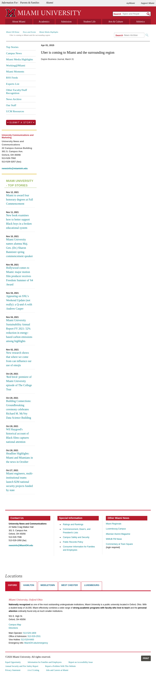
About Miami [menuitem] (18, 21)
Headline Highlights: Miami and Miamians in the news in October (19, 457)
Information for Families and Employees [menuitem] (45, 662)
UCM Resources (15, 111)
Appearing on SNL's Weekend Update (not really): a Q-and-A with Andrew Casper (19, 302)
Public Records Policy (73, 542)
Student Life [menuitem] (89, 21)
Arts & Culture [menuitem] (115, 21)
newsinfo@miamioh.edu (15, 168)
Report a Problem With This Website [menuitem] (60, 666)
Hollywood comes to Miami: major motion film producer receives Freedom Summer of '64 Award (19, 276)
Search (117, 14)
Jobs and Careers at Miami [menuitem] (57, 670)
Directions (13, 628)
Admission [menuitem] (66, 21)
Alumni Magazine (118, 534)
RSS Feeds (12, 77)
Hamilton (28, 585)
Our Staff (11, 105)
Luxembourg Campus (116, 529)
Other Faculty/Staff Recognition (16, 91)
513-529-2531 (34, 636)
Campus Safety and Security (76, 537)
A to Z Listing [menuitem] (33, 670)
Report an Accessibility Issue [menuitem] (81, 662)
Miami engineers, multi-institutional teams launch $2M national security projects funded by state (19, 482)
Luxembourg (91, 585)
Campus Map (15, 624)
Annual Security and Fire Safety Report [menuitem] (21, 666)
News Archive (14, 99)
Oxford (12, 585)
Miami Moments (15, 71)
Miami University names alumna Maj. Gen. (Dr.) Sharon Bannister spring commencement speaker (19, 248)
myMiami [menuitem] (131, 3)
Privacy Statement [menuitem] (12, 670)
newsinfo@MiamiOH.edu (21, 545)
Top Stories (12, 47)
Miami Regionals (113, 524)
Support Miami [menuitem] (147, 3)
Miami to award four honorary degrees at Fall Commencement (19, 199)
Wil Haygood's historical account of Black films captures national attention (17, 435)
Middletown (48, 585)
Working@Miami (15, 65)
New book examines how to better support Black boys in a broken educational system (19, 221)
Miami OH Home (12, 32)
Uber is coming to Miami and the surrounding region (30, 35)
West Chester (69, 585)
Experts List (12, 83)
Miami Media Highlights (48, 32)
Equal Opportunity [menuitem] (13, 662)
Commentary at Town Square (119, 544)
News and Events (29, 32)
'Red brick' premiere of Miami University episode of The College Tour (19, 383)
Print (146, 658)
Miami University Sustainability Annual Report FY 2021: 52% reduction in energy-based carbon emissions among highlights (19, 331)
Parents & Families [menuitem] (29, 2)
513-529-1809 (29, 633)
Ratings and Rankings (73, 524)
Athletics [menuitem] (140, 21)
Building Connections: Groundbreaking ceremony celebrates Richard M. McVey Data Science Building (18, 409)
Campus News (14, 53)
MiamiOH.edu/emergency (36, 643)
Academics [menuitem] (44, 21)
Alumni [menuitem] (49, 2)
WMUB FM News (114, 539)
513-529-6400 (27, 639)
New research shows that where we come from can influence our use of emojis (18, 359)
